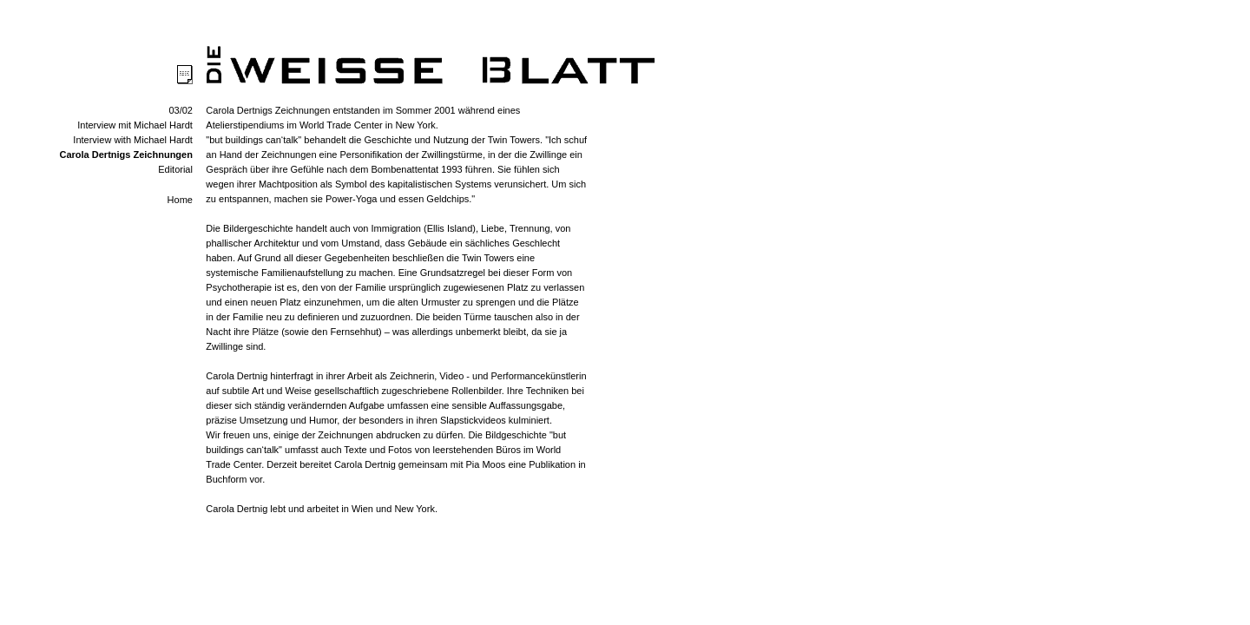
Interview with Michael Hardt (133, 140)
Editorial (175, 169)
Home (180, 199)
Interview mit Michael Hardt (135, 125)
